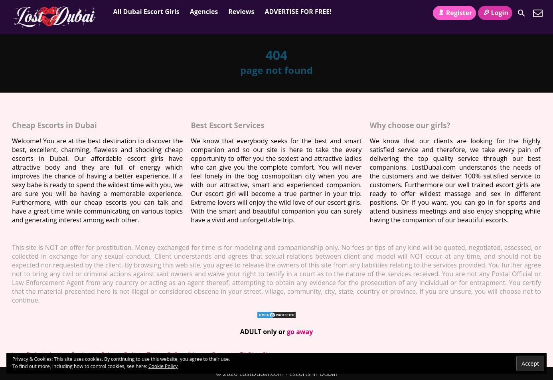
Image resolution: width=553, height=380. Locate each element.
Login (495, 12)
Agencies (204, 11)
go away (300, 331)
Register (454, 12)
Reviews (241, 11)
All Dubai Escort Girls (146, 11)
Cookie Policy (163, 366)
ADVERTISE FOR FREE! (298, 11)
